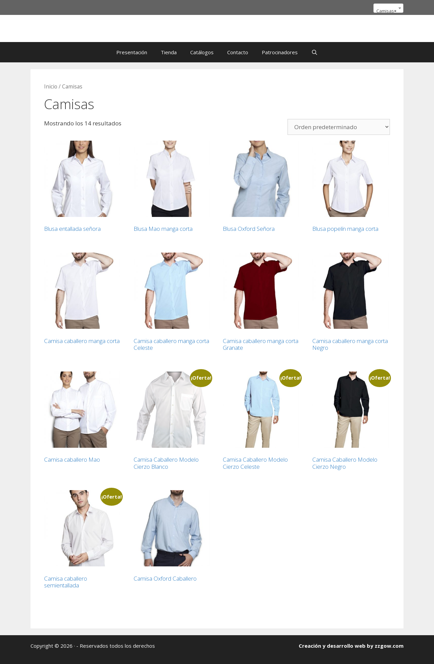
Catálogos (202, 52)
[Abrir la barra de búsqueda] (314, 52)
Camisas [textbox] (386, 11)
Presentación (131, 52)
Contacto (237, 52)
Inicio (50, 86)
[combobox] (388, 8)
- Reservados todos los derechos (115, 645)
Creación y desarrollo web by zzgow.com (351, 645)
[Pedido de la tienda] (339, 127)
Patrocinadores (280, 52)
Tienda (169, 52)
